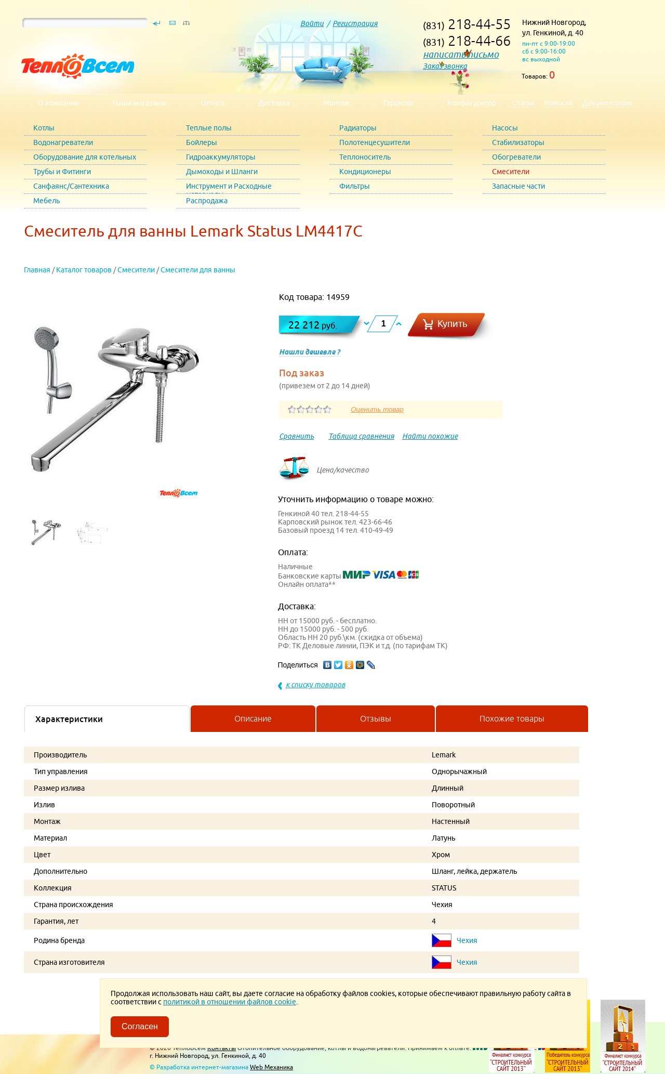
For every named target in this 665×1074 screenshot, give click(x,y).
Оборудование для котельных (84, 157)
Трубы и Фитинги (62, 171)
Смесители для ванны (198, 270)
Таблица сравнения (361, 436)
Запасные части (518, 186)
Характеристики (69, 719)
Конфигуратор (471, 103)
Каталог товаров (84, 270)
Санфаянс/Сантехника (71, 186)
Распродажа (207, 201)
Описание (253, 718)
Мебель (46, 201)
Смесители (510, 171)
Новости (558, 103)
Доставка (274, 103)
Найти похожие (430, 436)
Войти (312, 23)
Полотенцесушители (374, 142)
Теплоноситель (365, 157)
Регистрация (355, 23)
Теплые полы (209, 128)
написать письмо (461, 54)
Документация (607, 103)
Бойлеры (201, 142)
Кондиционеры (365, 171)
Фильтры (354, 186)
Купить (452, 323)
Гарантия (398, 103)
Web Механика (271, 1067)
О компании (58, 103)
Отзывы (375, 718)
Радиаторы (358, 128)
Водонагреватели (63, 142)
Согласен (140, 1026)
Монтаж (336, 103)
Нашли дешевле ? (309, 352)
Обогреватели (516, 157)
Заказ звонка (445, 66)
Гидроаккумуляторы (221, 157)
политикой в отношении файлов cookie (229, 1002)
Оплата (213, 103)
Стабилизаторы (518, 142)
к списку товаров (315, 684)
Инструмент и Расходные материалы (229, 188)
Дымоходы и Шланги (222, 171)
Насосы (505, 128)
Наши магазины (140, 103)
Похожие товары (512, 718)
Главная (37, 270)
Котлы (44, 128)
